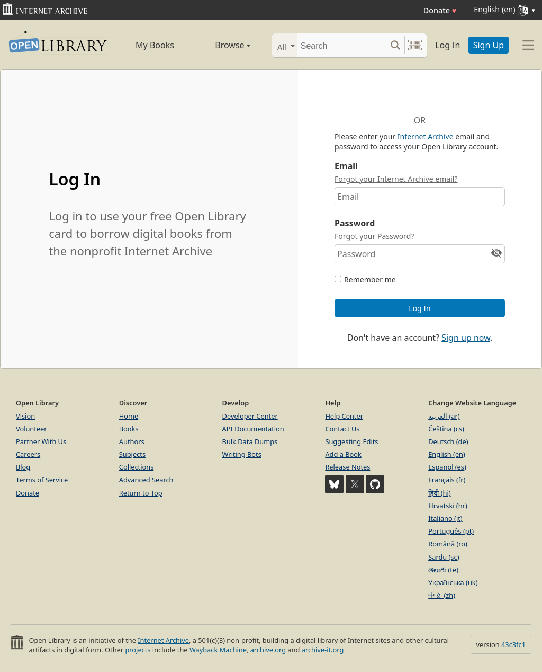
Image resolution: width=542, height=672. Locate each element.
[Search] (341, 45)
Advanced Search (146, 479)
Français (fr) (446, 479)
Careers (28, 454)
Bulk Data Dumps (250, 441)
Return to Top (140, 493)
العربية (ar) (443, 416)
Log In (447, 45)
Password (355, 223)
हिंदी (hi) (439, 493)
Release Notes (347, 467)
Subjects (132, 454)
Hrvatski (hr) (447, 505)
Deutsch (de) (448, 441)
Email (346, 166)
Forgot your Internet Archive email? (396, 179)
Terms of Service (42, 479)
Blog (23, 467)
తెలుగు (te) (443, 569)
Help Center (344, 416)
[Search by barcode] (415, 45)
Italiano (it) (445, 518)
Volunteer (31, 429)
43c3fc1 (513, 644)
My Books (155, 45)
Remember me (370, 280)
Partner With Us (41, 441)
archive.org (268, 650)
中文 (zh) (441, 595)
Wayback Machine (218, 650)
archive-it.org (323, 650)
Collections (136, 467)
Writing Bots (241, 454)
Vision (25, 416)
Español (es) (447, 467)
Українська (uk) (452, 582)
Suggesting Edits (351, 441)
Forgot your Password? (374, 236)
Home (128, 416)
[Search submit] (395, 45)
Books (129, 429)
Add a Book (343, 454)
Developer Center (250, 416)
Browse (222, 45)
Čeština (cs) (446, 429)
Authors (131, 441)
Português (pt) (451, 531)
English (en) (446, 454)
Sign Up (488, 45)
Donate (440, 10)
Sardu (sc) (443, 557)
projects (137, 650)
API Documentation (253, 429)
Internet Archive (426, 136)
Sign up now (465, 337)
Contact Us (342, 429)
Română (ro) (447, 544)
